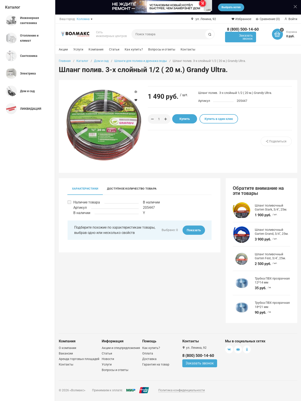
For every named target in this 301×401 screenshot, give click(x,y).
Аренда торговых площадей (79, 359)
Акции (63, 49)
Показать (194, 230)
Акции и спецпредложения (121, 348)
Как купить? (134, 49)
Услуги (78, 49)
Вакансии (66, 353)
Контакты (188, 49)
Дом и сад (101, 61)
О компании (67, 348)
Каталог (12, 7)
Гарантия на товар (155, 364)
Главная (65, 61)
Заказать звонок (246, 37)
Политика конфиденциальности (181, 390)
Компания (96, 49)
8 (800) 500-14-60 (243, 29)
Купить (184, 119)
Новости (108, 359)
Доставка (149, 359)
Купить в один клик (219, 119)
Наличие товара (86, 202)
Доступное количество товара (132, 188)
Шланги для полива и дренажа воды (140, 61)
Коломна (83, 19)
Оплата (147, 353)
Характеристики (85, 188)
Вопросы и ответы (161, 49)
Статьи (114, 49)
